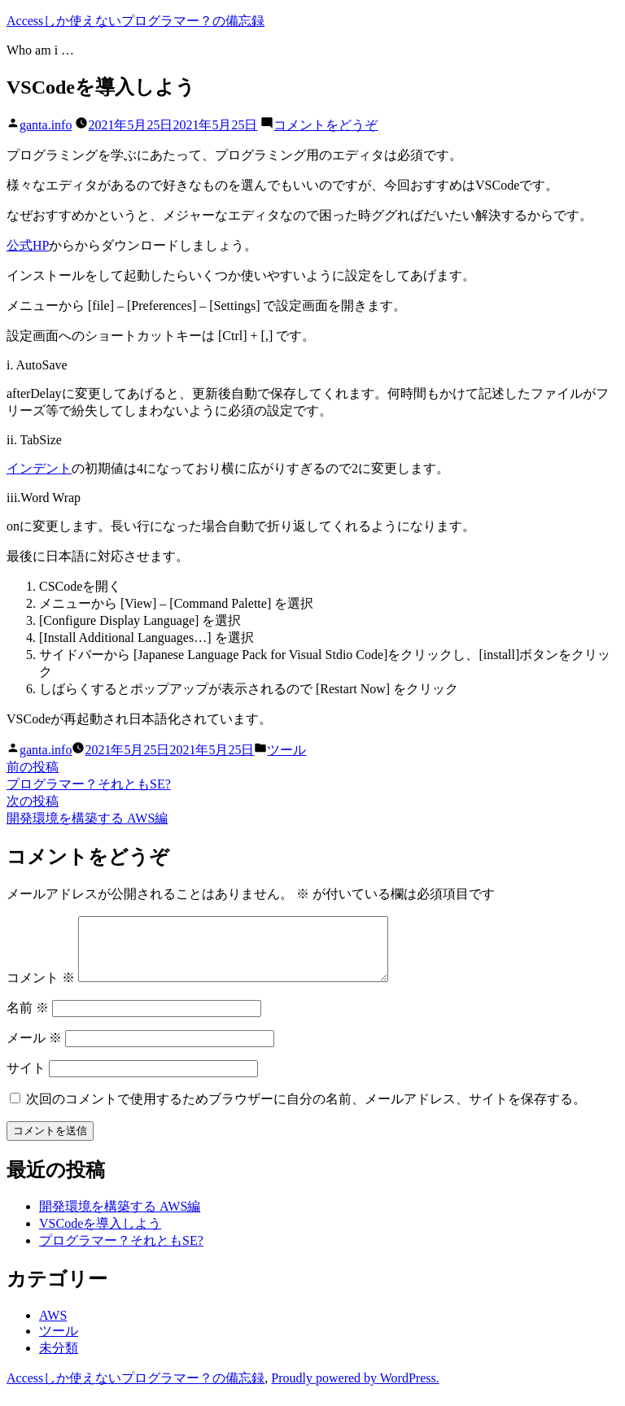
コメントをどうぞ (325, 125)
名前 (28, 1020)
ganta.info (46, 125)
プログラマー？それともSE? (121, 1253)
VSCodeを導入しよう (100, 1235)
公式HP (28, 245)
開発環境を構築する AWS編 (119, 1218)
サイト (26, 1080)
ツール (286, 750)
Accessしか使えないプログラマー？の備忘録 (135, 21)
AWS (53, 1327)
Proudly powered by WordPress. (355, 1390)
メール (34, 1050)
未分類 (58, 1360)
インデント (39, 468)
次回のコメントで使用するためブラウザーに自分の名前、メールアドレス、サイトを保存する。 (306, 1111)
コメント (41, 990)
